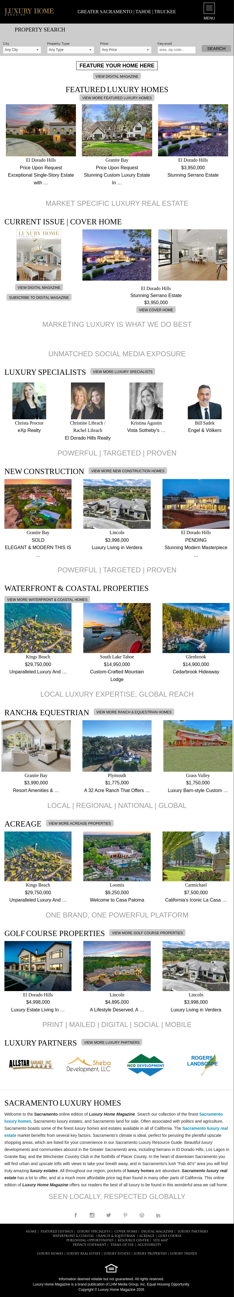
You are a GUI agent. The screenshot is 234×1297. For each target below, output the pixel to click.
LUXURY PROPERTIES (150, 1253)
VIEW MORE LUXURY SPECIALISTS (122, 372)
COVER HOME (125, 1231)
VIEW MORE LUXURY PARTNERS (112, 1043)
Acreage (146, 1236)
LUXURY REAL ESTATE (83, 1253)
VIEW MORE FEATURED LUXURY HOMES (117, 98)
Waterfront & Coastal (73, 1236)
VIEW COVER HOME (156, 310)
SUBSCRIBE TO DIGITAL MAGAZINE (39, 298)
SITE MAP (160, 1240)
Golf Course (169, 1236)
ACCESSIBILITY (149, 1245)
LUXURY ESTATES (117, 1253)
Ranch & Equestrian (116, 1236)
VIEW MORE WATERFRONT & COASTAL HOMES (47, 600)
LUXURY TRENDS (183, 1253)
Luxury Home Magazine (51, 1284)
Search (216, 48)
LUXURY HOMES (50, 1253)
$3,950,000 (193, 167)
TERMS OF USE (122, 1245)
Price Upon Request (41, 167)
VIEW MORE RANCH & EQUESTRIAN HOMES (134, 712)
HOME (31, 1231)
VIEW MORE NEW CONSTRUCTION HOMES (128, 471)
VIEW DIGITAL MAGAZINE (117, 76)
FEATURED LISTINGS (57, 1231)
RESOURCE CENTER (133, 1240)
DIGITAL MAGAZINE (157, 1231)
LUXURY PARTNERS (192, 1231)
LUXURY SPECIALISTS (93, 1231)
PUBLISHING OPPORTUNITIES (90, 1240)
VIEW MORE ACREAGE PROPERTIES (80, 823)
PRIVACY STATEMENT (89, 1245)
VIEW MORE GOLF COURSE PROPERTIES (147, 933)
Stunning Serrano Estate (193, 175)
